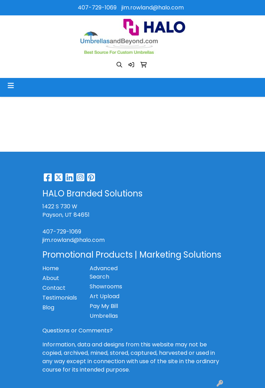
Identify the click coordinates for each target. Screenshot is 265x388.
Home (50, 268)
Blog (48, 307)
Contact (53, 288)
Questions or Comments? (77, 330)
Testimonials (59, 298)
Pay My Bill (104, 306)
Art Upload (104, 296)
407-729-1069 (97, 7)
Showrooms (106, 286)
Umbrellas (104, 316)
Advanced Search (104, 272)
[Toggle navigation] (11, 86)
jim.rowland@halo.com (152, 7)
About (50, 278)
